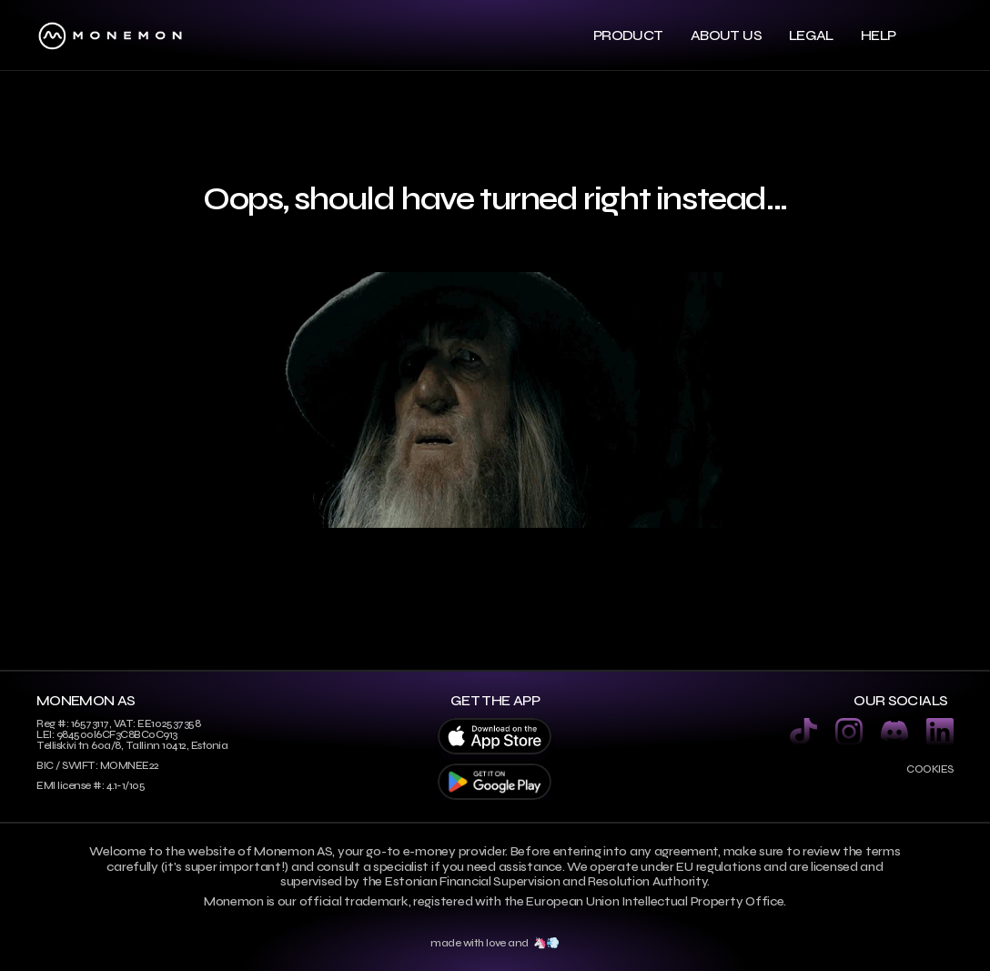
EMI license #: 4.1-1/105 (90, 785)
